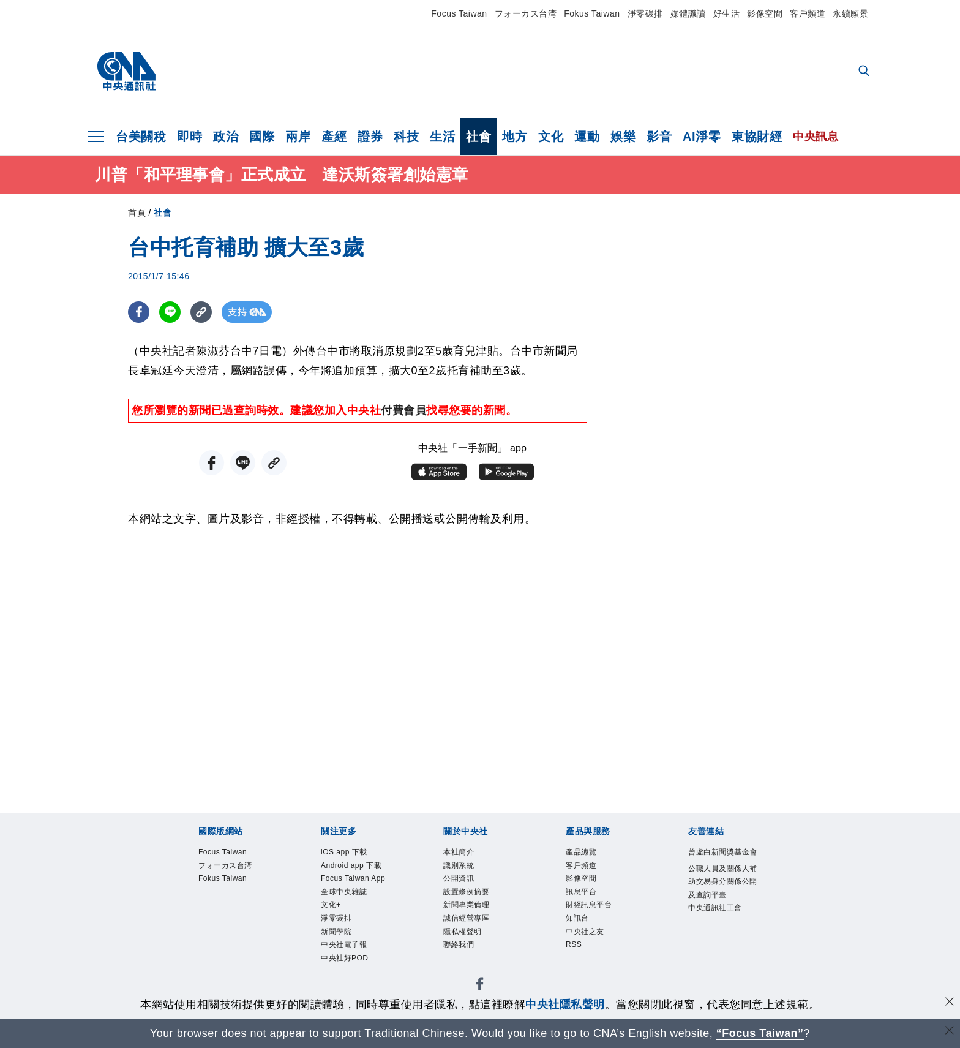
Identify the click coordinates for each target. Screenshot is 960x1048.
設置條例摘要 (473, 900)
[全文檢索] (865, 71)
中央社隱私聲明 (565, 1004)
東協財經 (757, 136)
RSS (576, 963)
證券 (370, 136)
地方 (514, 136)
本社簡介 (463, 853)
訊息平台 (586, 900)
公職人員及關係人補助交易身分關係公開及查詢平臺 (723, 909)
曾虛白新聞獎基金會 (723, 861)
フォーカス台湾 (526, 13)
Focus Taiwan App (352, 908)
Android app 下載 (356, 877)
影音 (659, 136)
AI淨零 (702, 136)
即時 (189, 136)
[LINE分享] (170, 312)
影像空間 (764, 13)
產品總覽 (586, 853)
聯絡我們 (463, 963)
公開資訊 (463, 884)
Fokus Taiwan (592, 13)
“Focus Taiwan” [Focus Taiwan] (760, 1033)
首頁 (137, 212)
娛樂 (623, 136)
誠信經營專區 (473, 931)
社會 (478, 136)
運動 (586, 136)
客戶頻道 (807, 13)
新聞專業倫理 (473, 916)
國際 (261, 136)
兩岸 (297, 136)
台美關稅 (141, 136)
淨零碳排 (645, 13)
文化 (550, 136)
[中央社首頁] (126, 71)
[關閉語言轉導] (949, 1031)
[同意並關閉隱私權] (949, 1003)
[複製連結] (201, 312)
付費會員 (403, 410)
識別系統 (463, 869)
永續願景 (850, 13)
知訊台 (581, 931)
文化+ (334, 947)
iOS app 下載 (351, 853)
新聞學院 (341, 978)
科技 (406, 136)
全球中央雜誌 (351, 931)
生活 (442, 136)
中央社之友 (591, 947)
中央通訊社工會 (723, 948)
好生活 (726, 13)
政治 (225, 136)
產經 (334, 136)
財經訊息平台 (596, 916)
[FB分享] (138, 312)
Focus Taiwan (459, 13)
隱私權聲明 (468, 947)
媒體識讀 (688, 13)
